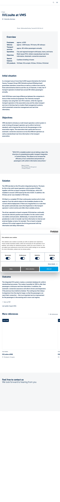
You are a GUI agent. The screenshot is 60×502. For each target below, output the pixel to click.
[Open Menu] (57, 2)
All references (54, 314)
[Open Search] (53, 2)
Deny (11, 269)
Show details (51, 264)
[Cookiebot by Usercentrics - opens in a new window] (51, 232)
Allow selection (30, 269)
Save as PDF (7, 302)
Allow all (49, 269)
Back (3, 12)
